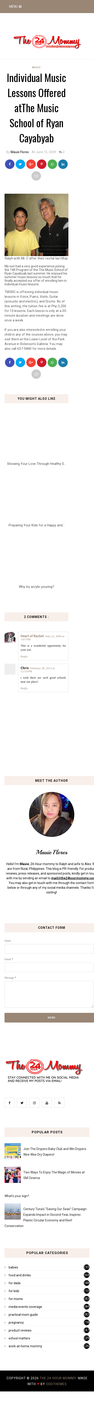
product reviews (20, 1330)
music (36, 67)
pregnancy (16, 1322)
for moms (16, 1299)
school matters (19, 1338)
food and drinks (20, 1275)
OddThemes (56, 1384)
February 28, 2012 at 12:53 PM (38, 669)
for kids (14, 1291)
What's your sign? (17, 1196)
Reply (24, 656)
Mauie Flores (20, 152)
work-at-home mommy (25, 1346)
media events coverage (25, 1307)
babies (13, 1267)
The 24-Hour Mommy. (59, 1378)
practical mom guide (23, 1314)
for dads (15, 1283)
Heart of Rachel (32, 636)
